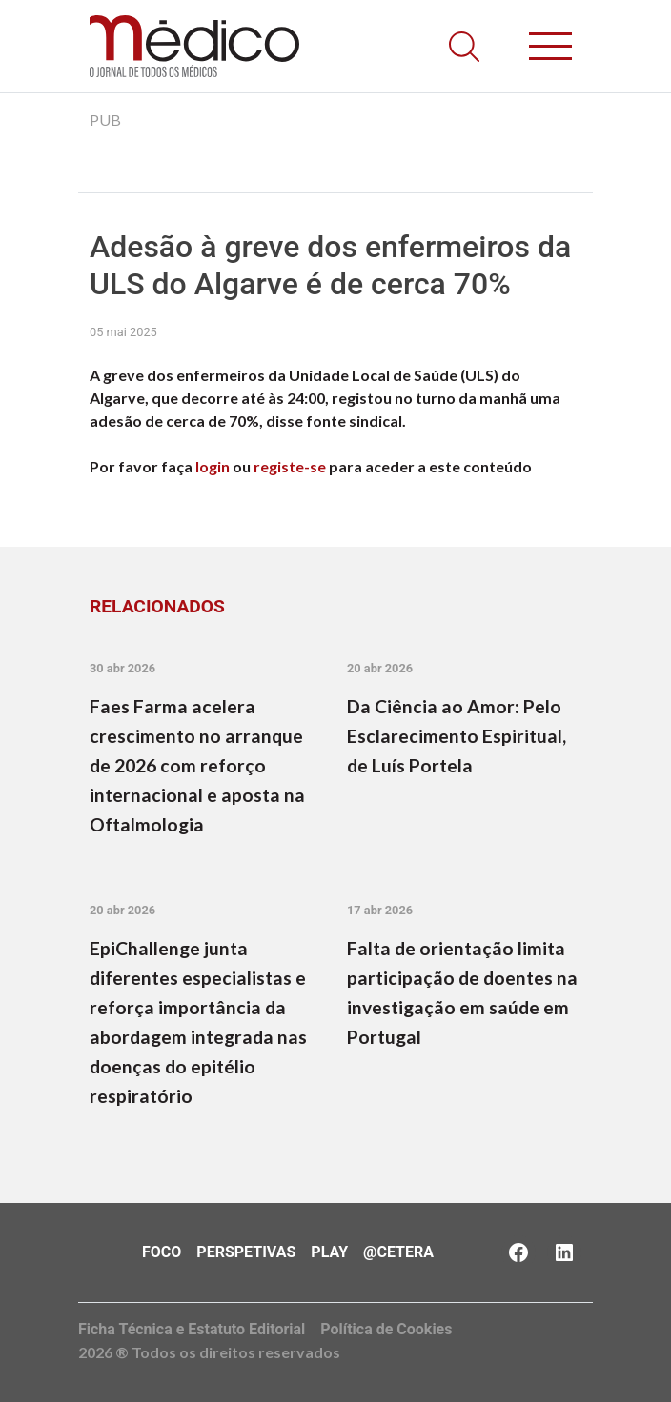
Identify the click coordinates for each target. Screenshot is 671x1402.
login (212, 466)
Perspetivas (245, 1252)
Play (329, 1252)
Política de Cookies (386, 1329)
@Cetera (398, 1252)
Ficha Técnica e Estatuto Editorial (191, 1329)
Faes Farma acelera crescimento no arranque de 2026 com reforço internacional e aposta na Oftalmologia (197, 765)
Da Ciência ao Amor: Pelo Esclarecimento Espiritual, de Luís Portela (456, 735)
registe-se (290, 466)
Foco (161, 1252)
